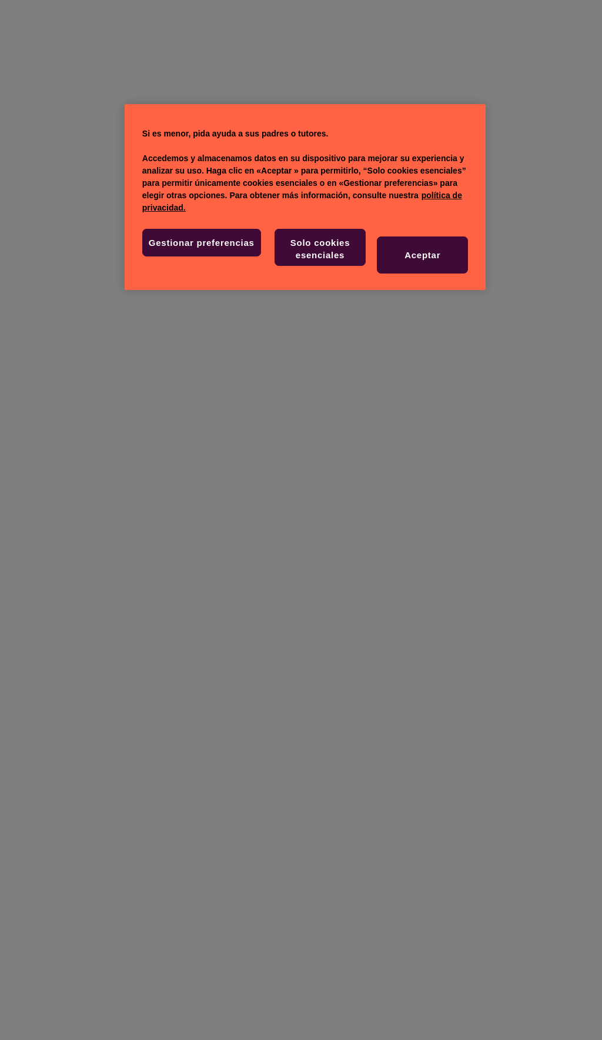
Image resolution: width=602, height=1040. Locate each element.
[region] (305, 197)
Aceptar (422, 255)
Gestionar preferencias (202, 243)
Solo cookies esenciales (320, 249)
